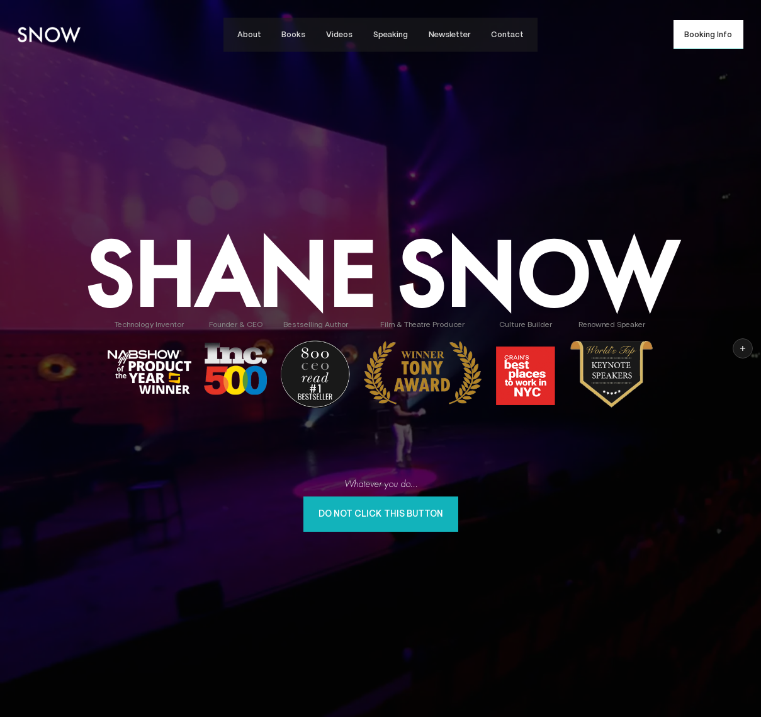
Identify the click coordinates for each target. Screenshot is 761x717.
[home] (49, 34)
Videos (339, 34)
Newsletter (450, 34)
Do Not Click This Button (380, 513)
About (249, 34)
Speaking (390, 34)
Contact (507, 34)
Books (293, 34)
